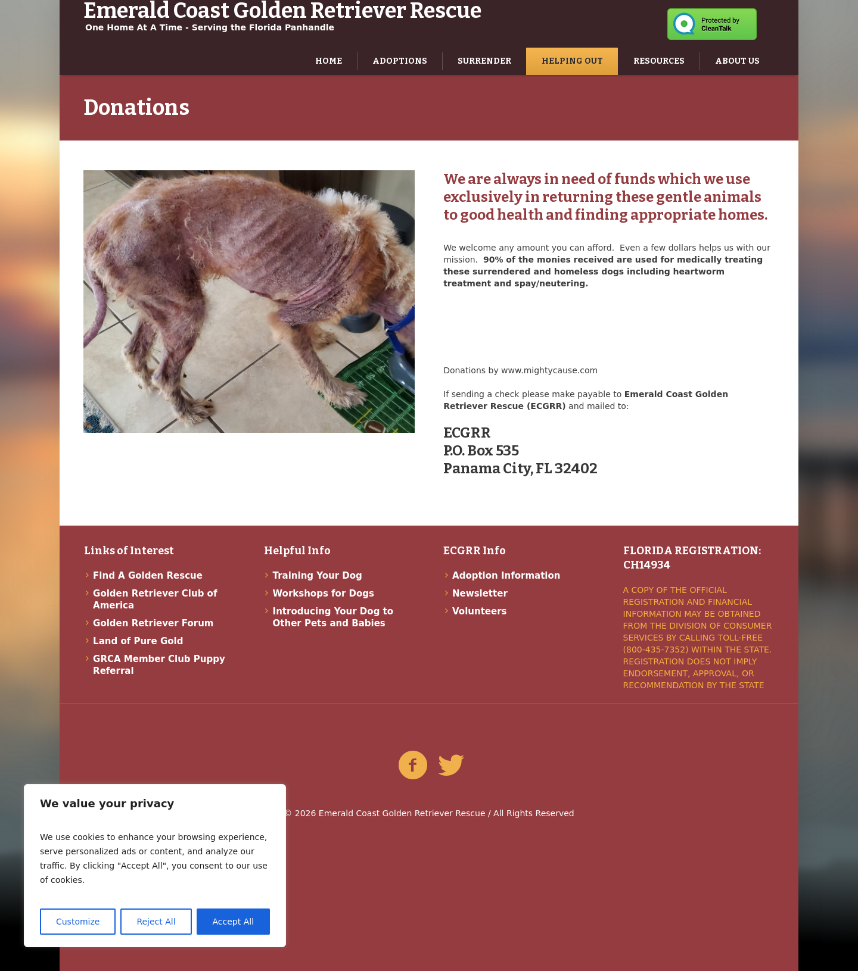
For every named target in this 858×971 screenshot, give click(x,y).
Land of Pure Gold (138, 641)
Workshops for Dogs (323, 593)
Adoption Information (506, 575)
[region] (155, 865)
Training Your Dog (317, 575)
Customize (78, 921)
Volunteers (479, 611)
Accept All (233, 921)
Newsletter (480, 593)
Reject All (155, 921)
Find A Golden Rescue (148, 575)
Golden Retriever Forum (153, 623)
